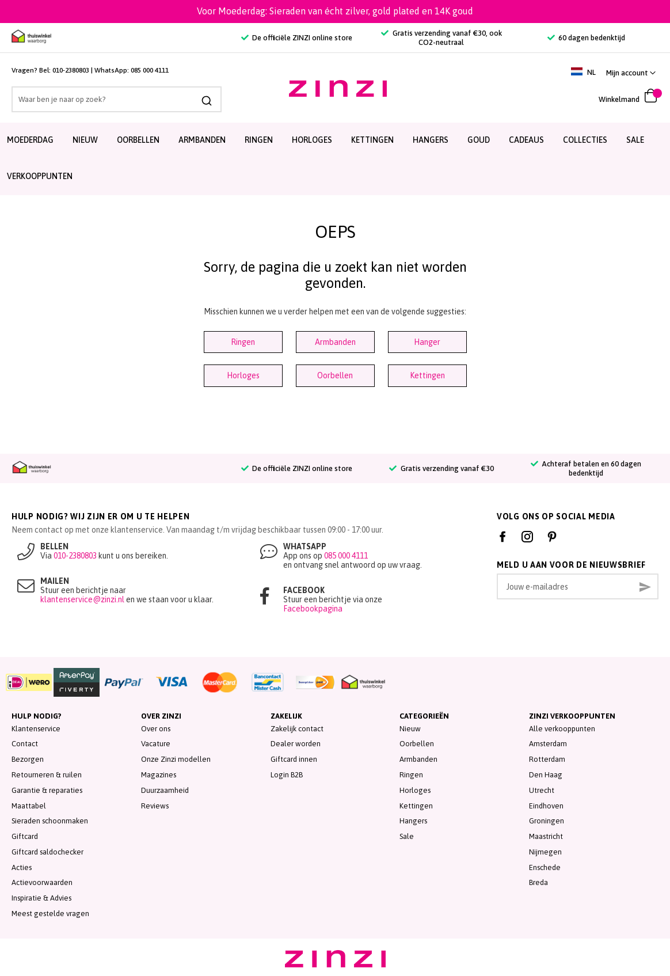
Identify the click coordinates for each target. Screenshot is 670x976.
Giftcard (25, 836)
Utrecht (541, 790)
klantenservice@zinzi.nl (82, 599)
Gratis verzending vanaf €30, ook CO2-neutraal (441, 38)
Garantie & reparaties (47, 790)
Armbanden (202, 140)
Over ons (155, 728)
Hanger (427, 342)
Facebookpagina (312, 608)
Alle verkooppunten (562, 728)
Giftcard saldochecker (47, 852)
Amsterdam (548, 743)
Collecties (585, 140)
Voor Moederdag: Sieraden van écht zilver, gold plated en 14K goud (335, 11)
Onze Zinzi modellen (176, 759)
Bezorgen (28, 759)
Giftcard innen (294, 759)
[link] (631, 73)
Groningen (546, 821)
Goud (478, 140)
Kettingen (372, 140)
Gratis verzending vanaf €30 (441, 468)
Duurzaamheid (165, 790)
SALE (635, 140)
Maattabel (29, 806)
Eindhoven (546, 806)
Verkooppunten (40, 176)
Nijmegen (545, 852)
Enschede (545, 867)
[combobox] (105, 99)
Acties (22, 867)
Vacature (155, 743)
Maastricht (546, 836)
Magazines (158, 774)
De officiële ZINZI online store (296, 37)
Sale (406, 836)
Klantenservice (36, 728)
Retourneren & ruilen (47, 774)
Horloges (312, 140)
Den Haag (545, 774)
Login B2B (287, 774)
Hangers (430, 140)
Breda (538, 882)
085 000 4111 (150, 70)
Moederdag (30, 140)
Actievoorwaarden (42, 882)
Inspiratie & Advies (41, 898)
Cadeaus (526, 140)
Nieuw (85, 140)
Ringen (259, 140)
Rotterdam (547, 759)
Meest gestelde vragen (50, 913)
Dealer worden (296, 743)
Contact (25, 743)
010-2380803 (70, 70)
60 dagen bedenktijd (586, 37)
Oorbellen (138, 140)
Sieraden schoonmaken (50, 821)
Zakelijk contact (297, 728)
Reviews (155, 806)
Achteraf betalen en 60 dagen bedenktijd (586, 468)
